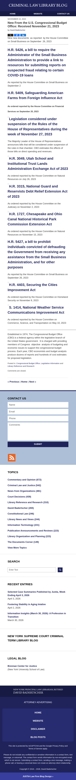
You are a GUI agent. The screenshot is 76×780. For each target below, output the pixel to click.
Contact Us (63, 14)
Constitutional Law (21, 513)
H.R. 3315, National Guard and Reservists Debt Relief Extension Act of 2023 (37, 191)
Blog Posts (37, 737)
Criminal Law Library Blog (38, 5)
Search (60, 569)
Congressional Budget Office (28, 363)
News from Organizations (24, 491)
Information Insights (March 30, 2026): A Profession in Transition (37, 615)
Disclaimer (38, 729)
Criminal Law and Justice (24, 485)
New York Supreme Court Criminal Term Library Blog (36, 638)
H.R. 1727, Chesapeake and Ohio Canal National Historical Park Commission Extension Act (35, 219)
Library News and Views (24, 519)
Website (38, 14)
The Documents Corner (23, 542)
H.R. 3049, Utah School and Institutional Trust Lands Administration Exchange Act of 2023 (38, 164)
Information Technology (23, 525)
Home (12, 14)
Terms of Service (35, 749)
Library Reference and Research (21, 366)
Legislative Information (50, 363)
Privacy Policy (58, 746)
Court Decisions (19, 496)
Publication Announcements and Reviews (33, 530)
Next (32, 381)
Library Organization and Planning (29, 536)
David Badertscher (21, 508)
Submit (38, 444)
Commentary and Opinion (24, 479)
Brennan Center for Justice (22, 666)
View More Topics (17, 547)
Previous (13, 381)
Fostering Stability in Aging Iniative (27, 604)
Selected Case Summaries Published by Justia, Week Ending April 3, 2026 (36, 594)
